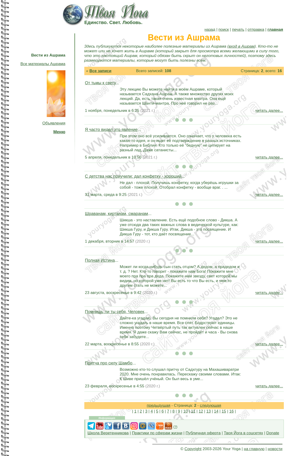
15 (224, 411)
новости (275, 449)
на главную (254, 449)
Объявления (53, 123)
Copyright (193, 449)
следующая (210, 405)
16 (231, 411)
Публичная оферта (203, 433)
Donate (272, 433)
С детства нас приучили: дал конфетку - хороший (133, 176)
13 (208, 411)
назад (210, 29)
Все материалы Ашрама (42, 64)
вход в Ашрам (241, 46)
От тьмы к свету (100, 83)
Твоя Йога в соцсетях (243, 433)
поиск (223, 29)
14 (216, 411)
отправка (256, 29)
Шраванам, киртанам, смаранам (116, 213)
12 (201, 411)
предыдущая (158, 405)
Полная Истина (100, 260)
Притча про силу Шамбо (108, 363)
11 (193, 411)
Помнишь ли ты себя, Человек (114, 311)
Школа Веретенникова (108, 433)
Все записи (100, 71)
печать (238, 29)
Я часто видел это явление (111, 129)
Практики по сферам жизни (157, 433)
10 (185, 411)
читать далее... (269, 110)
